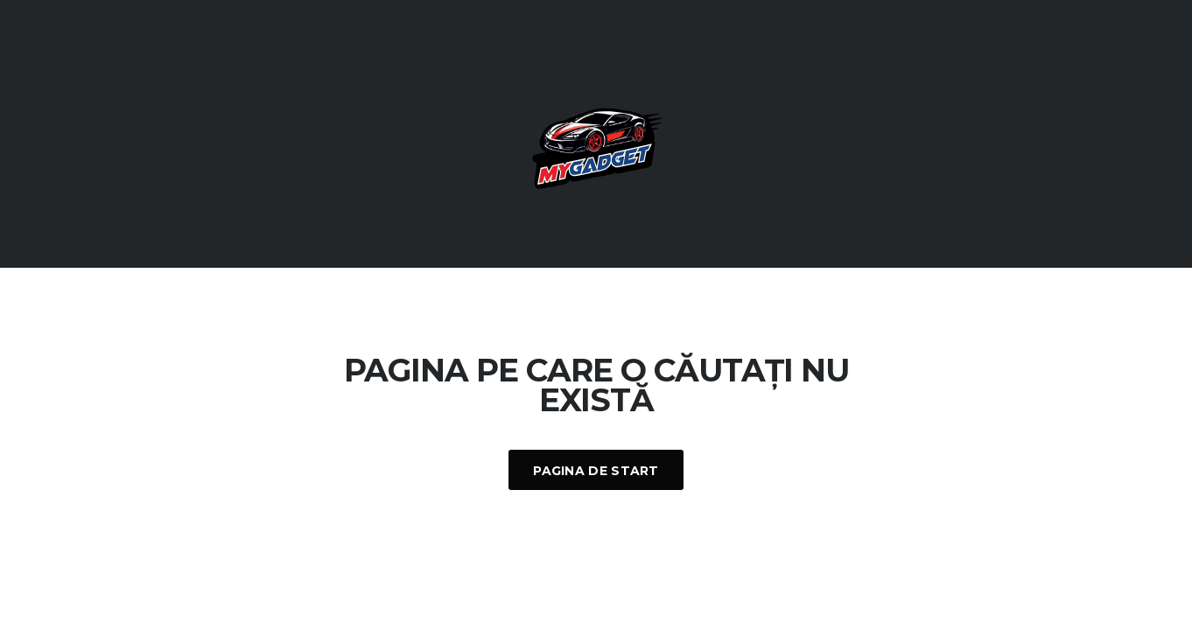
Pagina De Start (596, 471)
